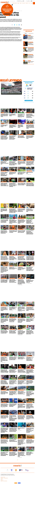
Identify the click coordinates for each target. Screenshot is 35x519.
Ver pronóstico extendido (28, 100)
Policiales (23, 3)
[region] (17, 7)
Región (20, 3)
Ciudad (18, 3)
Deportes (27, 3)
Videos (31, 3)
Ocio (29, 3)
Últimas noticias (14, 3)
